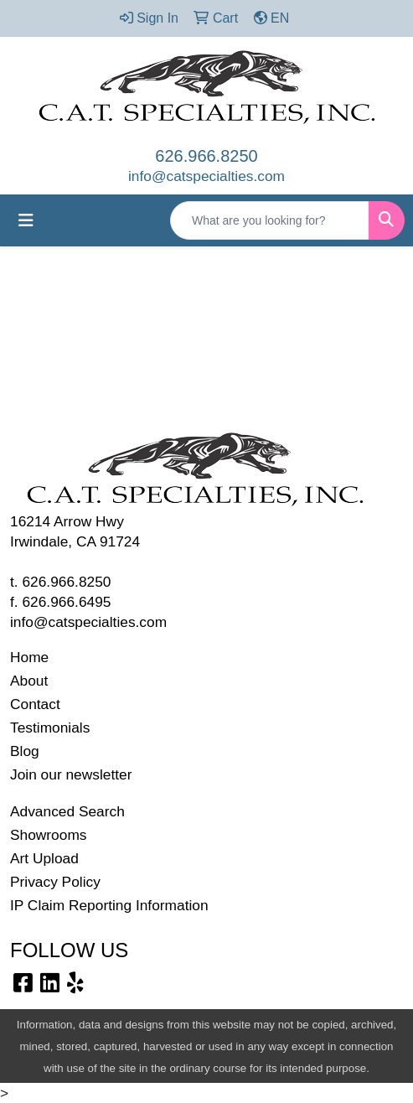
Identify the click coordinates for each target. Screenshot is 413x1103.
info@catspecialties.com (206, 176)
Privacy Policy (55, 881)
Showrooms (48, 834)
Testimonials (50, 727)
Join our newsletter (71, 774)
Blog (24, 751)
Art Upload (44, 858)
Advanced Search (67, 811)
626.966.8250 (206, 156)
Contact (35, 704)
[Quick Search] (269, 220)
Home (29, 657)
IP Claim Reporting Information (109, 905)
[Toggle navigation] (26, 220)
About (29, 680)
